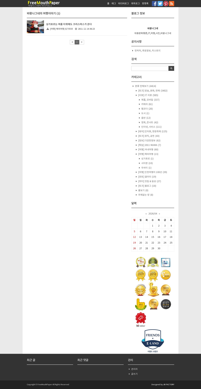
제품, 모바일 (150, 100)
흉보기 (143, 190)
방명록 (145, 3)
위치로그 (135, 3)
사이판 (147, 163)
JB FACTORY (168, 384)
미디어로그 (123, 3)
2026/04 (152, 213)
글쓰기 (134, 374)
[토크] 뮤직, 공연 (148, 136)
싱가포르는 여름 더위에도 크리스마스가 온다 (69, 24)
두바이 (146, 168)
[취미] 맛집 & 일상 (149, 181)
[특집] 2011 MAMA (149, 145)
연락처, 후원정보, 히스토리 (147, 50)
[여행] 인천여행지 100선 (152, 172)
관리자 (134, 369)
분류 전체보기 (145, 86)
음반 (146, 118)
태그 (114, 3)
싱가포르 (147, 158)
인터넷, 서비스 (151, 127)
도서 (145, 113)
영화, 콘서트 (149, 122)
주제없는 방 (145, 195)
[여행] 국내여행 (148, 149)
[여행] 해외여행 (148, 154)
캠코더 (147, 109)
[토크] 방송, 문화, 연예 (152, 90)
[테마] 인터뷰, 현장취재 (152, 131)
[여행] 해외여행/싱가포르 (61, 29)
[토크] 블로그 (147, 186)
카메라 (147, 104)
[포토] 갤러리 (147, 177)
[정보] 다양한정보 (149, 140)
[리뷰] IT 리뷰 (148, 95)
